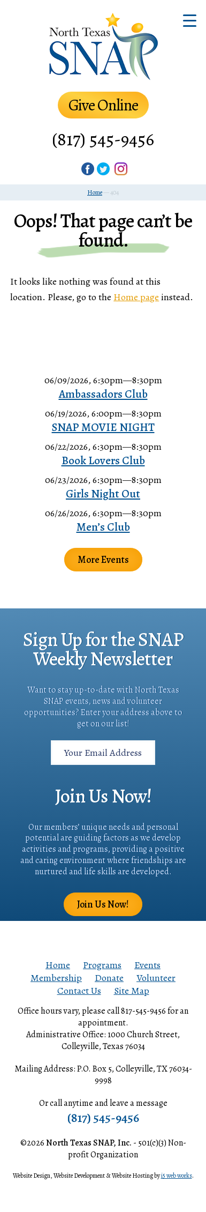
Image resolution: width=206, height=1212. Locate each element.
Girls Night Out (103, 493)
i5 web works (176, 1175)
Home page (136, 297)
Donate (109, 977)
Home (57, 964)
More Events (103, 559)
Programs (102, 964)
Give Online (103, 105)
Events (147, 964)
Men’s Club (103, 526)
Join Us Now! (103, 904)
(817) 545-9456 (103, 139)
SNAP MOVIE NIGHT (103, 427)
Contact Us (79, 990)
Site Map (131, 990)
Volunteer (156, 977)
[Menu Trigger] (190, 20)
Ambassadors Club (103, 393)
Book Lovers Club (103, 460)
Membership (56, 977)
